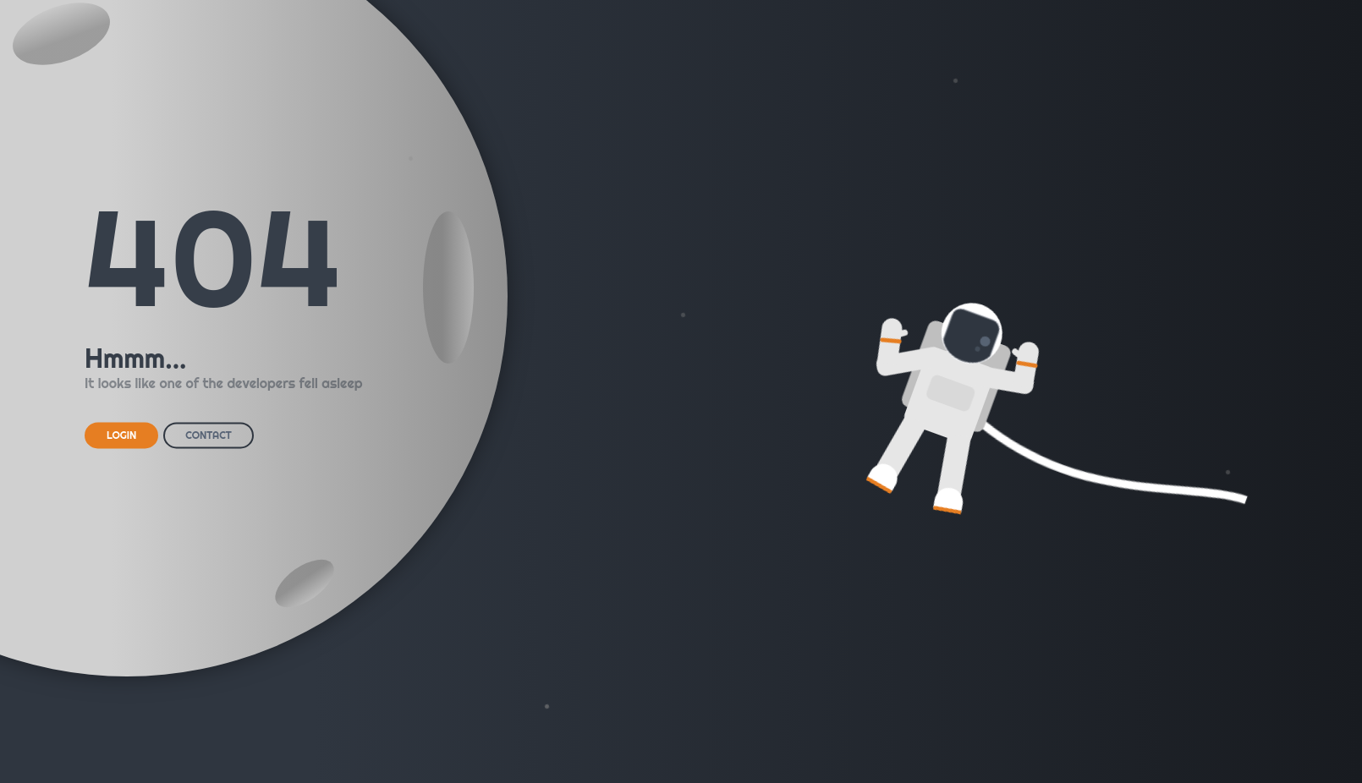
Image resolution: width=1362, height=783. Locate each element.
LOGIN (121, 435)
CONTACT (208, 435)
